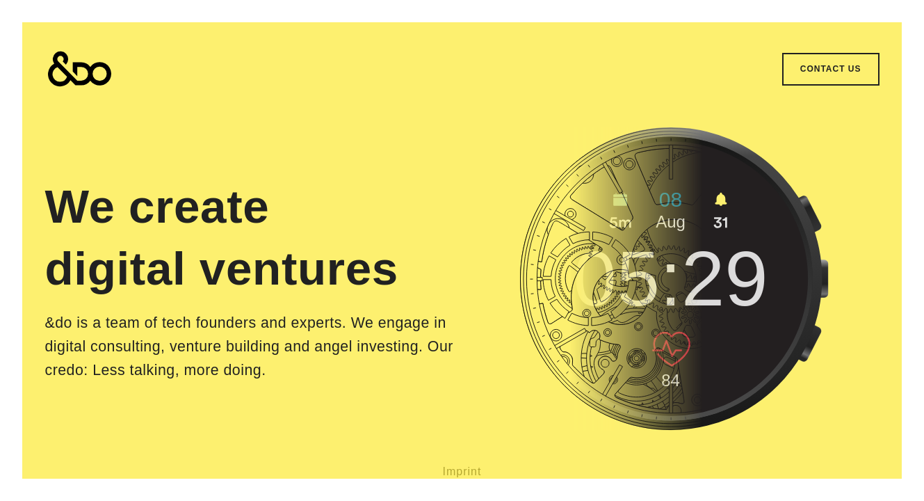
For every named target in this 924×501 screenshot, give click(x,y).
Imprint (462, 471)
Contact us (830, 69)
